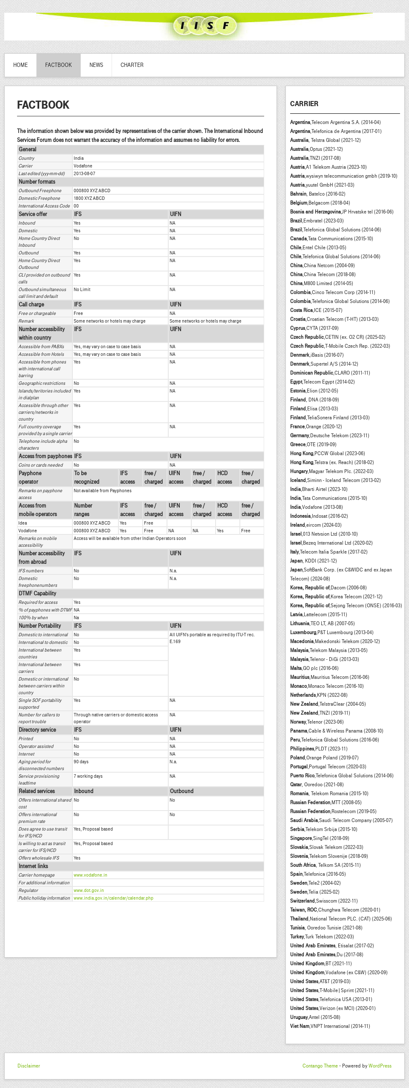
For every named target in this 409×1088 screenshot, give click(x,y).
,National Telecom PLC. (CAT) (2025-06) (341, 918)
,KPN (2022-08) (319, 695)
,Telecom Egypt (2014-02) (322, 381)
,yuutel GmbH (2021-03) (322, 185)
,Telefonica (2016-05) (318, 874)
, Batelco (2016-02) (318, 193)
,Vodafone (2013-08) (316, 507)
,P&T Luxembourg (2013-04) (332, 632)
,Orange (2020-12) (316, 426)
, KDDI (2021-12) (313, 560)
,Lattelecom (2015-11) (318, 614)
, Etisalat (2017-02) (332, 945)
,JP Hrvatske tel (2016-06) (342, 211)
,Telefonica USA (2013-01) (331, 999)
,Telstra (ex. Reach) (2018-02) (332, 462)
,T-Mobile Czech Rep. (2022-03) (340, 346)
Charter (132, 65)
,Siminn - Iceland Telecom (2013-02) (335, 480)
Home (20, 65)
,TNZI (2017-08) (315, 158)
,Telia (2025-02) (315, 892)
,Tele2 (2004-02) (315, 883)
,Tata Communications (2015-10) (331, 238)
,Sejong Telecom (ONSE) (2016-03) (346, 605)
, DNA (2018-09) (314, 399)
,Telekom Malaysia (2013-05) (329, 650)
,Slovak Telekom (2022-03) (326, 847)
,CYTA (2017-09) (314, 328)
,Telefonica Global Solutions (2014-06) (335, 229)
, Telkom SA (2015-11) (325, 865)
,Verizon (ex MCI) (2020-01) (333, 1008)
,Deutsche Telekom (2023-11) (329, 435)
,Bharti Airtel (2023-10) (319, 489)
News (96, 65)
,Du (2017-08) (326, 954)
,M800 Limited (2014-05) (321, 283)
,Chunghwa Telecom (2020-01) (335, 909)
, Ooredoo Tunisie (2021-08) (326, 927)
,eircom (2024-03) (316, 525)
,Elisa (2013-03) (314, 408)
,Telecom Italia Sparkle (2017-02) (329, 551)
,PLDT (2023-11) (319, 748)
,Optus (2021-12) (316, 149)
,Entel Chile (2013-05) (318, 247)
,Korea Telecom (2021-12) (336, 596)
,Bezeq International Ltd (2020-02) (331, 543)
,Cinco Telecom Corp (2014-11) (332, 292)
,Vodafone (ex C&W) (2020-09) (339, 972)
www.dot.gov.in (89, 890)
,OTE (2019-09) (313, 444)
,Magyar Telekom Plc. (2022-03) (332, 471)
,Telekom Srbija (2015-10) (323, 829)
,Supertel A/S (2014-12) (324, 364)
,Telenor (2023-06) (317, 722)
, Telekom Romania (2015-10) (329, 793)
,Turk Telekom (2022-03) (322, 936)
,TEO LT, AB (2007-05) (322, 623)
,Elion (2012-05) (314, 390)
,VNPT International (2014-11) (330, 1026)
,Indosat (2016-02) (319, 516)
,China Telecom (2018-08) (323, 274)
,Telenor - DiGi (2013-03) (324, 659)
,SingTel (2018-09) (319, 838)
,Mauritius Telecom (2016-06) (329, 677)
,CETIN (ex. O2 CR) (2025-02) (338, 337)
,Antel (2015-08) (315, 1017)
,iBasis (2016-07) (317, 355)
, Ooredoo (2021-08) (317, 784)
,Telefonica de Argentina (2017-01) (336, 131)
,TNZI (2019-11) (320, 713)
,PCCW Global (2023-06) (327, 453)
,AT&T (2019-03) (320, 981)
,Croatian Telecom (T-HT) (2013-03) (334, 319)
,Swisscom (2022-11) (324, 901)
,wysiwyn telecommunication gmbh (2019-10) (343, 176)
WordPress (380, 1065)
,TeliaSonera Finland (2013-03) (330, 417)
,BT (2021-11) (321, 963)
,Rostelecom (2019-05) (333, 811)
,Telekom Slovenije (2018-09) (329, 856)
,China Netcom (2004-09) (322, 265)
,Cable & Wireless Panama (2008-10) (336, 730)
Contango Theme (320, 1065)
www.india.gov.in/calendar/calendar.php (113, 898)
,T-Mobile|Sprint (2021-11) (332, 990)
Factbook (58, 65)
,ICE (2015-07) (316, 310)
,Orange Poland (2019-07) (324, 757)
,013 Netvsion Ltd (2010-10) (324, 534)
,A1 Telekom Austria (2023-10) (328, 167)
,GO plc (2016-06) (314, 668)
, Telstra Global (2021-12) (325, 140)
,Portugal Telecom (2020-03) (328, 766)
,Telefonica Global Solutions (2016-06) (334, 739)
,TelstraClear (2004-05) (328, 704)
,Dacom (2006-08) (328, 587)
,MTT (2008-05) (326, 802)
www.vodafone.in (90, 875)
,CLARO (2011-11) (330, 372)
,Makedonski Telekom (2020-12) (335, 641)
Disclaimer (28, 1065)
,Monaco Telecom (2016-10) (327, 686)
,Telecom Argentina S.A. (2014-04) (335, 122)
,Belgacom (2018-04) (320, 202)
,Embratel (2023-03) (317, 220)
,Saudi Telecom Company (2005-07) (341, 820)
